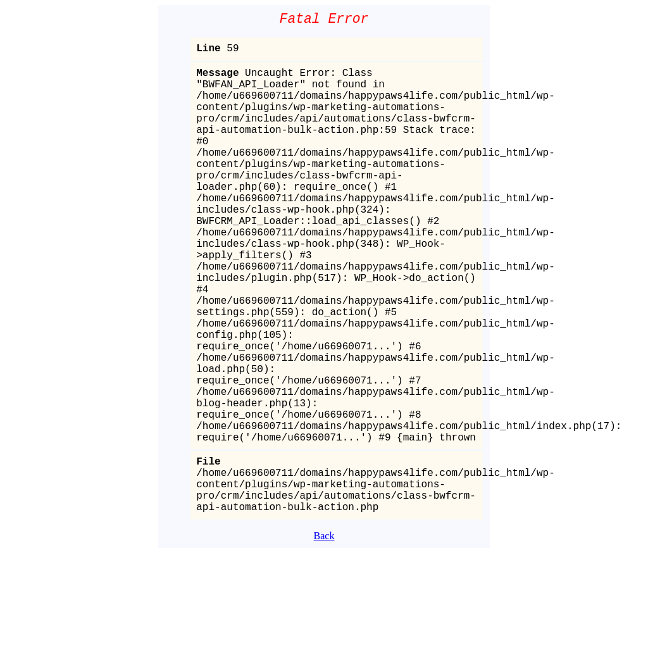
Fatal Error (324, 20)
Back (324, 637)
